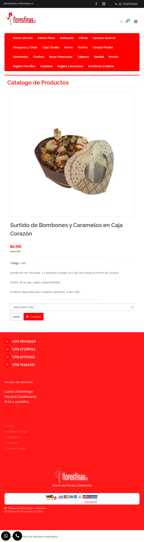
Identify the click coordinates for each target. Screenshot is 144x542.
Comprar (33, 316)
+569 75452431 (19, 363)
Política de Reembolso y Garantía (27, 506)
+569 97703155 (19, 355)
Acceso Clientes (16, 447)
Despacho (13, 436)
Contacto (13, 441)
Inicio (10, 424)
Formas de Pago (17, 430)
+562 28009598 (20, 340)
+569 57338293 (19, 348)
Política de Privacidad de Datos (25, 510)
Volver (16, 317)
